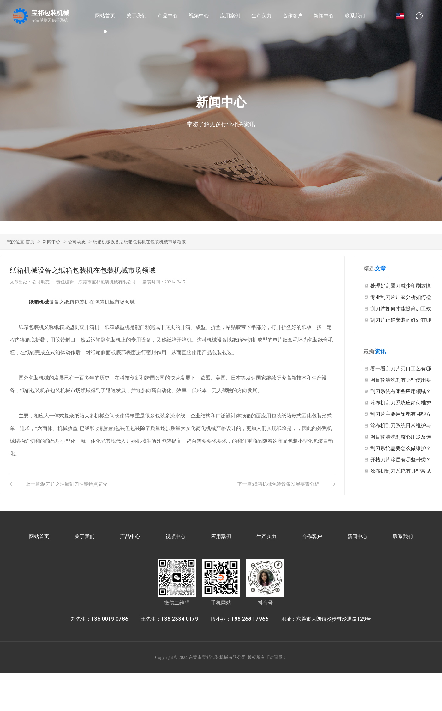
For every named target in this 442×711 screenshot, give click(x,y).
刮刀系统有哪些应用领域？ (400, 391)
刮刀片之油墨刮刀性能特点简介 (74, 484)
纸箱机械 (39, 302)
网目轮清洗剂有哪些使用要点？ (400, 381)
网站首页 (39, 536)
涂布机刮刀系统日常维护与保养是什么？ (400, 427)
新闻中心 (51, 242)
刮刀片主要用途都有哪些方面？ (400, 415)
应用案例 (221, 536)
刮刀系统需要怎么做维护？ (400, 448)
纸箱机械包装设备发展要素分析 (286, 484)
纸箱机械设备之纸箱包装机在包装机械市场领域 (139, 242)
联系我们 (403, 536)
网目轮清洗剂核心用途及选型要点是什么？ (400, 438)
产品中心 (130, 536)
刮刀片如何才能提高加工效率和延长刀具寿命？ (400, 310)
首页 (30, 242)
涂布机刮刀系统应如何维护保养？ (400, 404)
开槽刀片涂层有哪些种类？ (400, 459)
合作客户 (312, 536)
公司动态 (77, 242)
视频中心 (175, 536)
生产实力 (266, 536)
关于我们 (85, 536)
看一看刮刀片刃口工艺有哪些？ (400, 370)
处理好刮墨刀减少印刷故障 (400, 286)
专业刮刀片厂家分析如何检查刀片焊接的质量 (400, 299)
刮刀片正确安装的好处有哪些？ (400, 321)
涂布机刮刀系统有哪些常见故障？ (400, 472)
